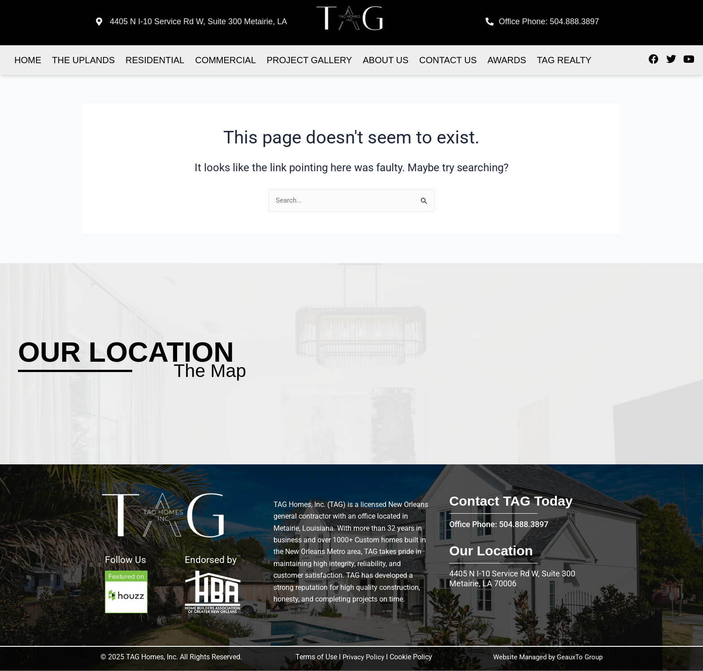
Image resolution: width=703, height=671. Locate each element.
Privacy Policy (362, 657)
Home (27, 60)
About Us (385, 60)
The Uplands (83, 60)
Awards (506, 60)
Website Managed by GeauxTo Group (544, 657)
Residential (155, 60)
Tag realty (564, 60)
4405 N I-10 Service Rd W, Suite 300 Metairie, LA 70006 (512, 578)
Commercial (225, 60)
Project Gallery (309, 60)
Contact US (448, 60)
